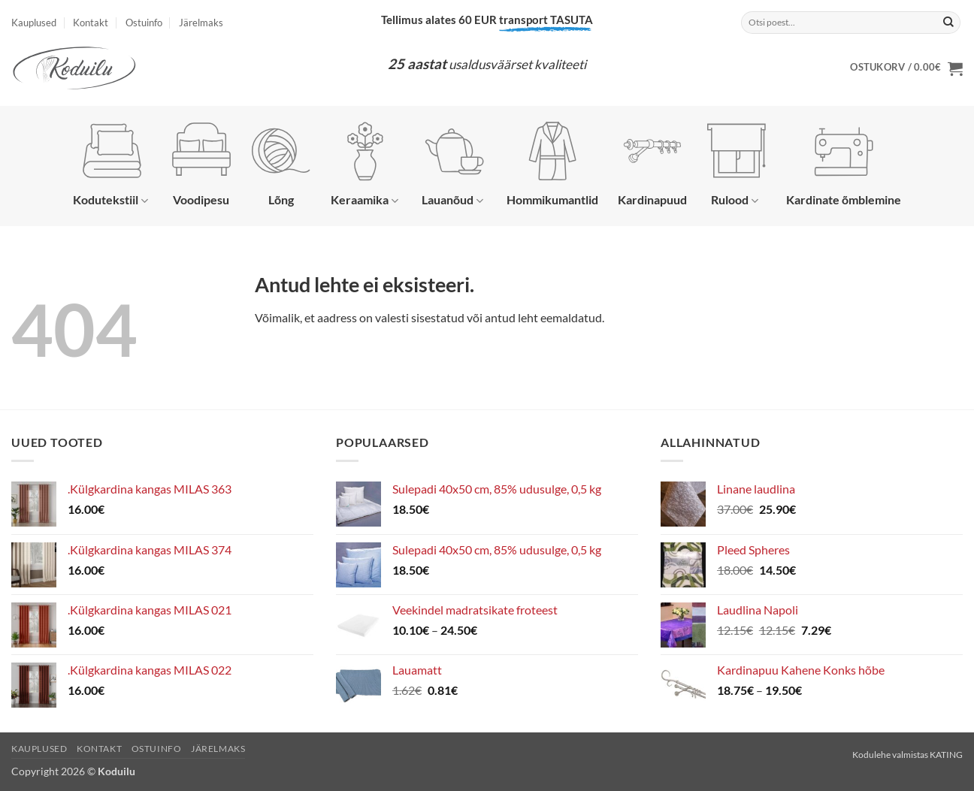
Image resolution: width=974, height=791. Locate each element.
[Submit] (948, 22)
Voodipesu (201, 164)
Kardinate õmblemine (843, 164)
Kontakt (90, 23)
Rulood (736, 164)
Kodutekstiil (110, 164)
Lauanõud (453, 164)
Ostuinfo (144, 23)
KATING (946, 754)
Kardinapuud (652, 164)
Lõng (281, 164)
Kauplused (33, 23)
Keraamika (364, 164)
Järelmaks (201, 23)
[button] (906, 68)
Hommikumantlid (552, 164)
